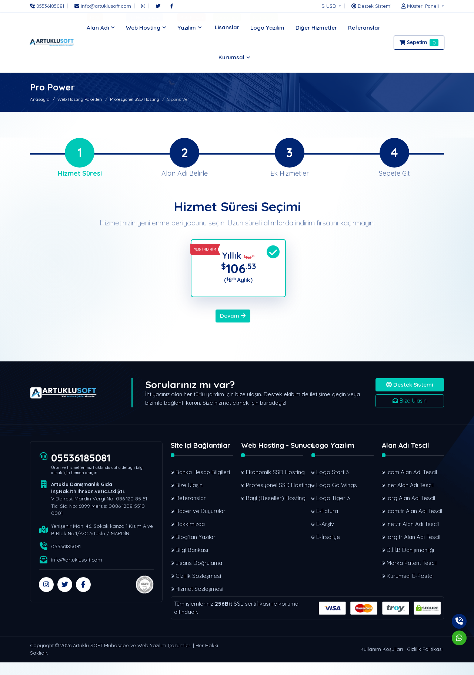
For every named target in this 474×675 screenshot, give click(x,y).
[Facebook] (172, 6)
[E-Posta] (103, 6)
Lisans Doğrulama (199, 575)
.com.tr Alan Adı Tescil (414, 523)
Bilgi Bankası (192, 562)
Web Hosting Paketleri (79, 99)
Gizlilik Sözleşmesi (198, 588)
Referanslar (191, 510)
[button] (421, 6)
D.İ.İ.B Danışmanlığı (410, 562)
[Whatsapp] (459, 638)
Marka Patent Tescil (412, 575)
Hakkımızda (190, 536)
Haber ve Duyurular (201, 523)
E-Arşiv (325, 536)
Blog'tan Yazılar (196, 549)
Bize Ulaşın (410, 413)
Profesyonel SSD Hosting (134, 99)
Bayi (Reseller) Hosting (274, 510)
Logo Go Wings (336, 497)
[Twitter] (158, 6)
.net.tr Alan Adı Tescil (413, 536)
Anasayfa (40, 99)
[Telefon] (49, 6)
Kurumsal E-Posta (410, 588)
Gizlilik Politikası (425, 662)
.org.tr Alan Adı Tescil (413, 549)
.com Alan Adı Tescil (412, 484)
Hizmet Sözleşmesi (199, 601)
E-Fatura (327, 523)
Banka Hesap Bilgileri (203, 484)
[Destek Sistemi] (371, 6)
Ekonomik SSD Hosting (274, 484)
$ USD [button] (329, 6)
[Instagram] (143, 6)
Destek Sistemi (409, 397)
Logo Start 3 (332, 484)
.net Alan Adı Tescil (410, 497)
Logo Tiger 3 (333, 510)
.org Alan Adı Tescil (411, 510)
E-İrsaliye (328, 549)
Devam (233, 328)
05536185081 (83, 471)
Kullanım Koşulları (381, 662)
